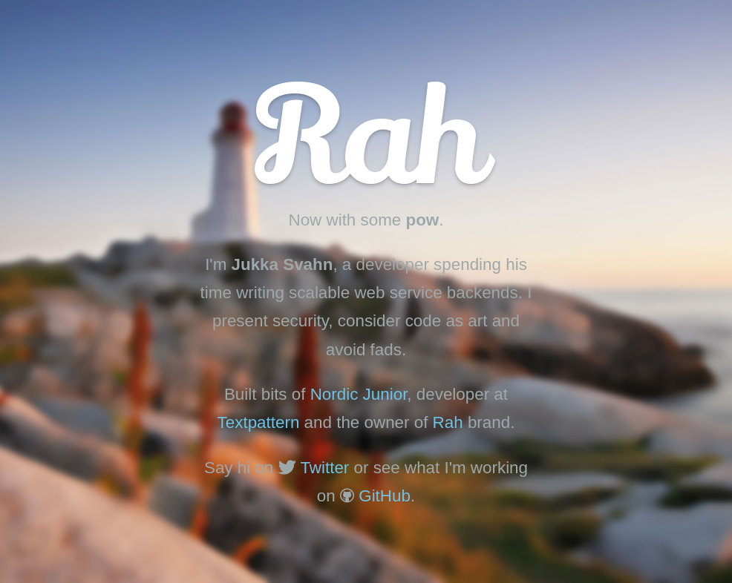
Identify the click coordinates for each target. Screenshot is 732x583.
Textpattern (259, 422)
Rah (448, 422)
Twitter (324, 467)
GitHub (385, 496)
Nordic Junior (359, 394)
